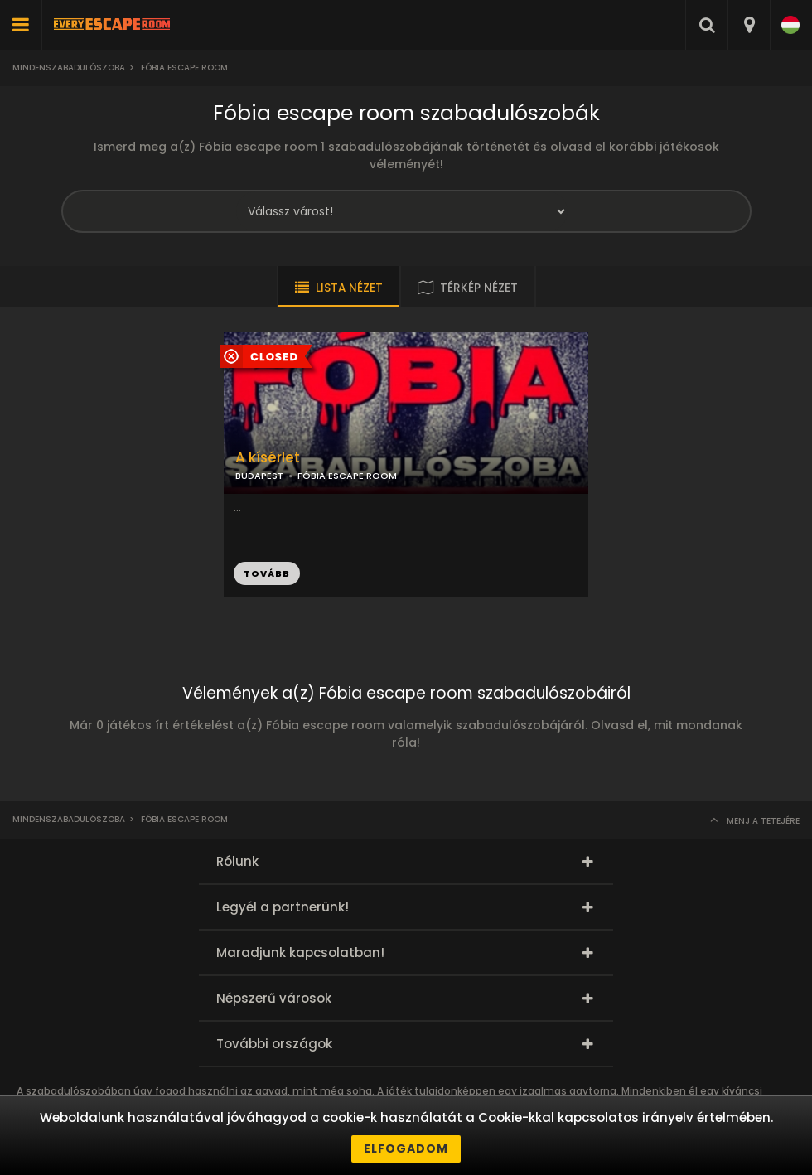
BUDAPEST (259, 475)
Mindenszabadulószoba (68, 67)
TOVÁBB (267, 573)
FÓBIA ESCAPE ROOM (347, 475)
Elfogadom (406, 1148)
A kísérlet (267, 458)
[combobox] (748, 25)
